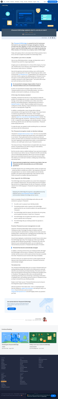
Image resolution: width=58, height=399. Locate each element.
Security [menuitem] (25, 1)
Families (2, 359)
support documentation (27, 287)
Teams (2, 361)
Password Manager (23, 366)
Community (41, 359)
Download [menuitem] (30, 1)
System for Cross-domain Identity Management (27, 116)
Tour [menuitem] (4, 1)
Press (2, 377)
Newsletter (3, 383)
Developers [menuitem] (17, 1)
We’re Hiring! (3, 380)
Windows (21, 376)
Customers (22, 365)
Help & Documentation (43, 358)
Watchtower (3, 366)
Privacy (21, 363)
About (2, 373)
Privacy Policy (22, 393)
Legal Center (3, 384)
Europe (40, 363)
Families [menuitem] (8, 1)
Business (3, 362)
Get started (11, 308)
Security (21, 362)
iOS (20, 375)
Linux (21, 379)
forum (12, 289)
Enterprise (3, 365)
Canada (40, 365)
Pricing (2, 358)
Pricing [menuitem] (21, 1)
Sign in (45, 1)
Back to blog (5, 5)
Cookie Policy (43, 396)
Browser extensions (23, 383)
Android (21, 377)
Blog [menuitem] (38, 1)
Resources (22, 367)
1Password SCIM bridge (20, 42)
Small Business (4, 363)
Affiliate (2, 376)
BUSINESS (26, 32)
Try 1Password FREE (52, 1)
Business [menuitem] (12, 1)
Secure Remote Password (28, 192)
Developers (3, 367)
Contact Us (41, 361)
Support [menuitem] (34, 1)
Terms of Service (16, 393)
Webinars (21, 369)
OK (53, 395)
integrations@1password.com (18, 290)
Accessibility (31, 393)
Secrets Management (24, 370)
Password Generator (23, 359)
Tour (21, 358)
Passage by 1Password (5, 386)
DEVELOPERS (31, 32)
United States (41, 366)
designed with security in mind (25, 133)
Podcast (2, 382)
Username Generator (24, 361)
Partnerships (3, 375)
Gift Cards (3, 379)
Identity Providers (15, 103)
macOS (21, 373)
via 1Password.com (23, 73)
